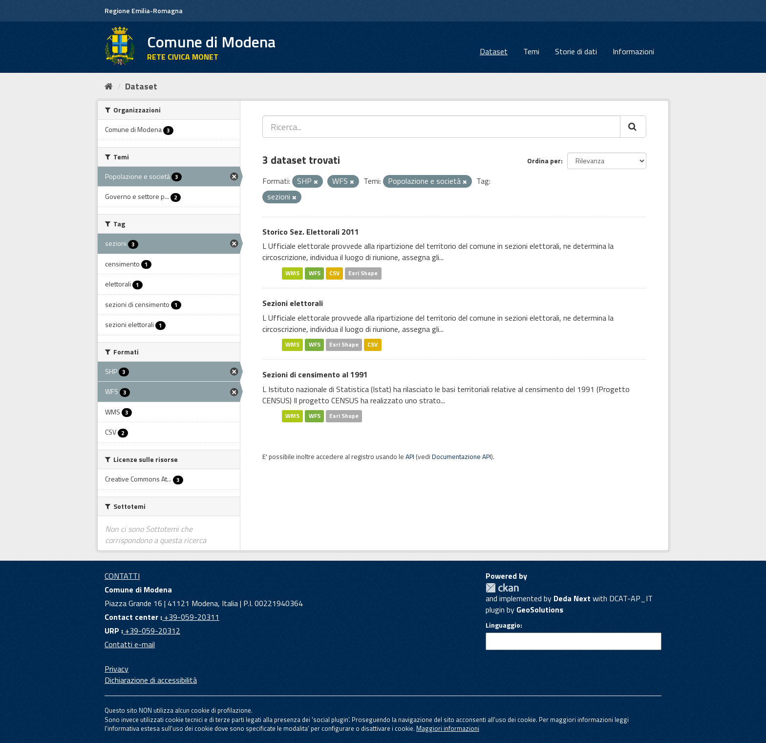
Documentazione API (461, 456)
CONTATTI (122, 576)
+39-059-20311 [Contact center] (190, 617)
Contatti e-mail (130, 644)
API (409, 456)
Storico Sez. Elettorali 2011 (310, 232)
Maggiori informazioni (447, 728)
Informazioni (633, 51)
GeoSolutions (539, 609)
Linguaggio (503, 625)
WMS (292, 273)
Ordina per (544, 160)
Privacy (116, 669)
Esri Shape (363, 273)
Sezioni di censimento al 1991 (315, 374)
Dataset (494, 51)
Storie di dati (576, 51)
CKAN (502, 588)
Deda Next (572, 598)
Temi (531, 51)
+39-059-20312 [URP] (151, 630)
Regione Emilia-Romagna (144, 10)
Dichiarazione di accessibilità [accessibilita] (151, 680)
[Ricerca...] (441, 126)
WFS (314, 273)
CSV (334, 273)
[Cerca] (633, 126)
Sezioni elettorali (292, 303)
